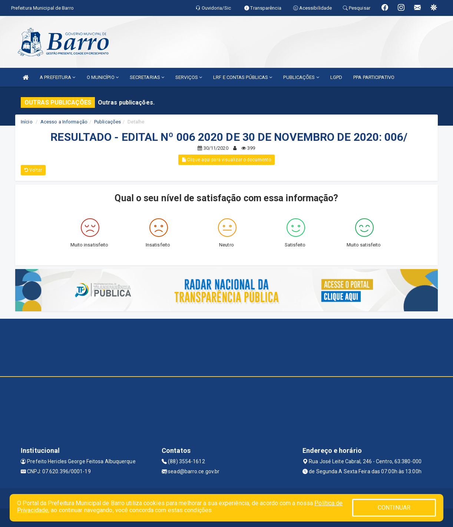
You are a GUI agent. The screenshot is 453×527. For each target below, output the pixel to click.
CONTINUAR (394, 507)
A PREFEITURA (57, 77)
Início (27, 122)
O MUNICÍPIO (103, 77)
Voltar (33, 170)
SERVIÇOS (188, 77)
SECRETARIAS (147, 77)
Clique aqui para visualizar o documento (226, 159)
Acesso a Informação (63, 122)
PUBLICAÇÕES (301, 77)
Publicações (107, 122)
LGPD (336, 77)
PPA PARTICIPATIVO (373, 77)
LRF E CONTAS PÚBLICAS (242, 77)
